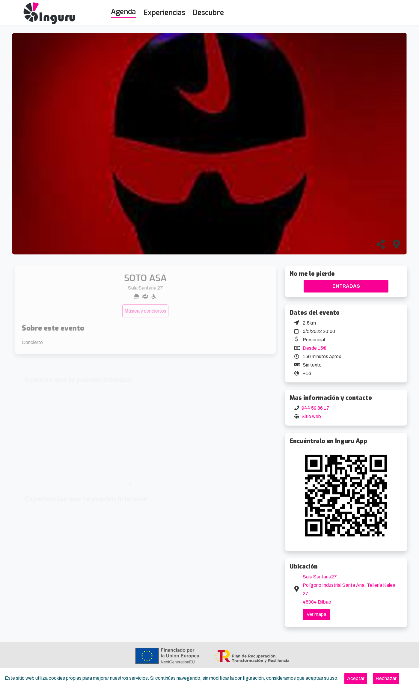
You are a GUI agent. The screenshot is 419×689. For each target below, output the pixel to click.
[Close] (355, 678)
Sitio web (311, 416)
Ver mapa (316, 614)
